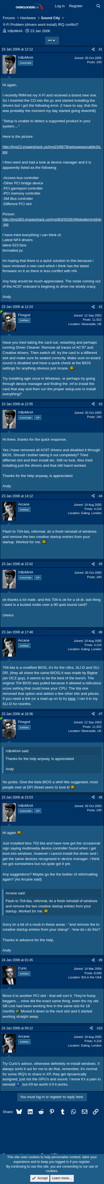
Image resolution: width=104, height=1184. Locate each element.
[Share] (93, 49)
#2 (100, 307)
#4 (100, 496)
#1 (100, 49)
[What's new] (89, 6)
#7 (100, 714)
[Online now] (1, 311)
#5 (100, 564)
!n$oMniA (15, 31)
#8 (100, 797)
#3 (100, 404)
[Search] (98, 6)
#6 (100, 632)
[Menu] (7, 6)
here (71, 698)
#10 (99, 1028)
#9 (100, 960)
